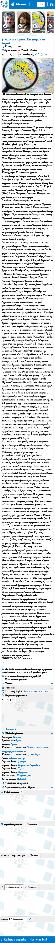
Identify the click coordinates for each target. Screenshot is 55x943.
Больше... (30, 775)
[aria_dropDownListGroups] (14, 838)
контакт (25, 929)
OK (30, 939)
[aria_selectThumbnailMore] (17, 870)
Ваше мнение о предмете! (15, 679)
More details (41, 939)
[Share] (5, 54)
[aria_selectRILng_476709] (12, 696)
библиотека (21, 4)
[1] (3, 662)
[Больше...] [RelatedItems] (10, 725)
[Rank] (13, 54)
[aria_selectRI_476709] (5, 696)
